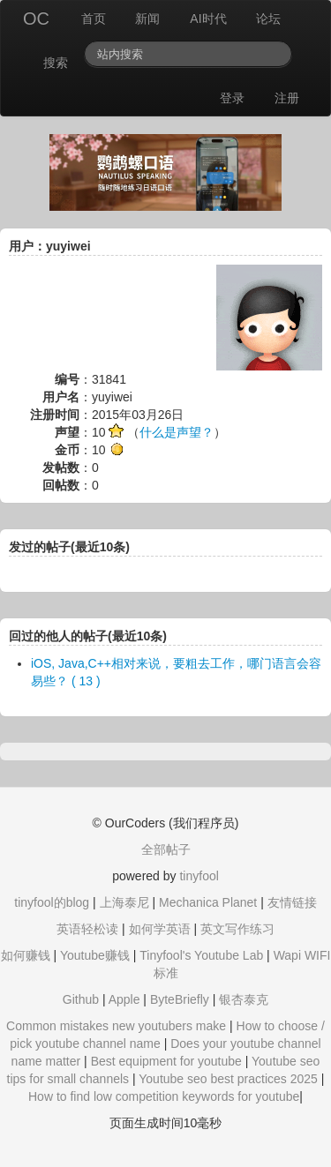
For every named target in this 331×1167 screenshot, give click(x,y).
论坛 (268, 18)
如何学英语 (160, 929)
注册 (287, 98)
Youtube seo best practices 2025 (228, 1079)
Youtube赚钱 (95, 955)
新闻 (147, 18)
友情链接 (292, 902)
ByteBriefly (179, 999)
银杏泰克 (243, 999)
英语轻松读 (87, 929)
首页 (93, 18)
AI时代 (208, 18)
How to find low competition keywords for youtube (163, 1096)
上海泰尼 (124, 902)
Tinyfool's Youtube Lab (201, 955)
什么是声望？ (176, 432)
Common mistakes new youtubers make (116, 1026)
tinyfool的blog (51, 902)
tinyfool (198, 876)
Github (81, 999)
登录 (232, 98)
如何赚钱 (25, 955)
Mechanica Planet (208, 902)
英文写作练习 (237, 929)
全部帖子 (166, 849)
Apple (124, 999)
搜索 (55, 63)
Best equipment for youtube (166, 1061)
